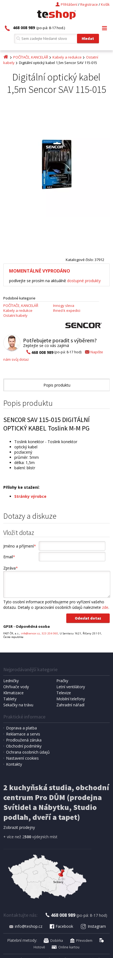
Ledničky (11, 680)
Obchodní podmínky (24, 746)
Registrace (89, 4)
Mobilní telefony (70, 698)
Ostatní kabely (15, 315)
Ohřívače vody (16, 686)
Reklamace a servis (23, 734)
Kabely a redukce (67, 57)
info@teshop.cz (25, 926)
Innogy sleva (63, 305)
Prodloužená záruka (24, 740)
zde (105, 607)
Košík (105, 4)
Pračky (62, 680)
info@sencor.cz (30, 633)
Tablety (9, 698)
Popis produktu (56, 385)
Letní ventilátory (70, 686)
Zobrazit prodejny (19, 827)
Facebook (61, 926)
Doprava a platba (21, 728)
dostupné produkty (84, 280)
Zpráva (10, 568)
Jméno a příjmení (19, 546)
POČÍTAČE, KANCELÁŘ (30, 57)
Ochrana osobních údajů (28, 752)
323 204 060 (50, 633)
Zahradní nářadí (70, 704)
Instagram (93, 926)
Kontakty (14, 764)
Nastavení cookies (22, 758)
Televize (63, 692)
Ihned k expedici (66, 310)
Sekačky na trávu (18, 704)
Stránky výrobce (30, 496)
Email (9, 556)
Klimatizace (13, 692)
